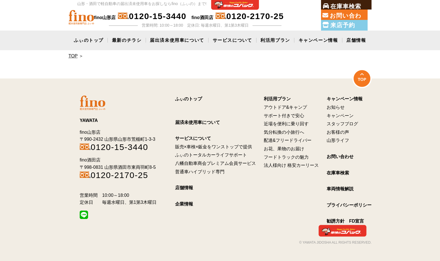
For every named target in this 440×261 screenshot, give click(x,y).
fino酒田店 (237, 16)
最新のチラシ (127, 38)
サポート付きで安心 (284, 114)
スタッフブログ (342, 122)
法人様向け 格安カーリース (291, 164)
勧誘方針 (336, 220)
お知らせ (336, 106)
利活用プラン (275, 38)
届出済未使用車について (177, 38)
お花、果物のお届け (284, 147)
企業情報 (184, 202)
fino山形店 (140, 16)
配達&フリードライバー (288, 139)
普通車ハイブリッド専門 (199, 170)
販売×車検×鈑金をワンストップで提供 (213, 145)
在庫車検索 (338, 171)
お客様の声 (338, 130)
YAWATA (89, 119)
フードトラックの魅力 (286, 155)
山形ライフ (338, 139)
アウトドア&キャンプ (285, 106)
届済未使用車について (197, 121)
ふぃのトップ (89, 38)
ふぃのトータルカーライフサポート (211, 153)
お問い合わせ (340, 155)
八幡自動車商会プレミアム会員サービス (215, 162)
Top (72, 54)
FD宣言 (356, 220)
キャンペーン (340, 114)
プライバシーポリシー (349, 203)
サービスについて (232, 38)
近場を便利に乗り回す (286, 122)
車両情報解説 (340, 187)
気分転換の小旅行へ (284, 130)
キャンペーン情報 (318, 38)
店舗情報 (356, 38)
